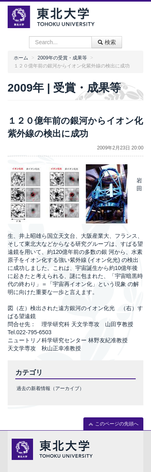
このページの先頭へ (113, 424)
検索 (106, 42)
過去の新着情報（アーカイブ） (50, 388)
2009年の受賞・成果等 (62, 58)
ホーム (21, 58)
